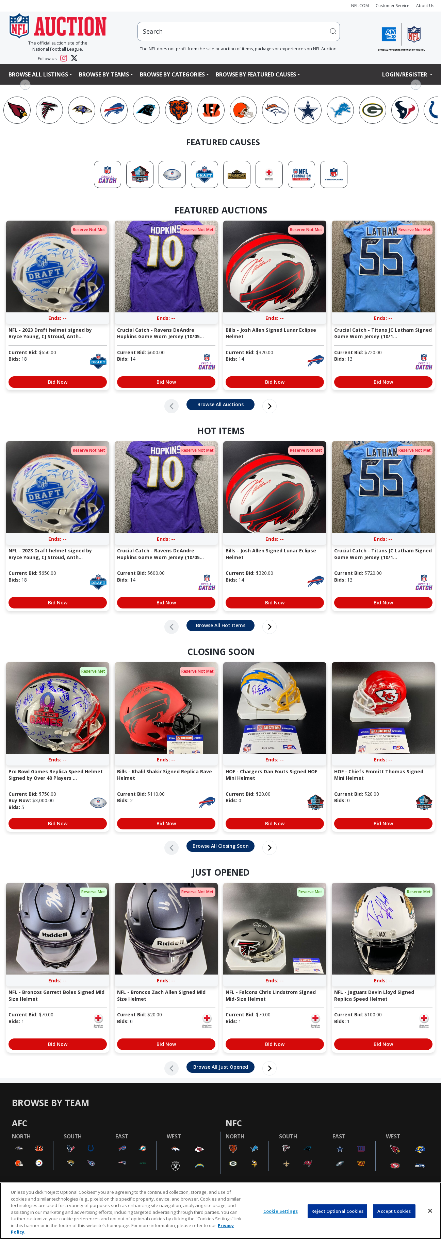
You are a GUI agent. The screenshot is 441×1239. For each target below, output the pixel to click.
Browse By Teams (104, 74)
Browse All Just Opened (220, 1067)
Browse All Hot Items (220, 625)
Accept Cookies (394, 1211)
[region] (220, 1210)
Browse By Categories (172, 74)
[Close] (430, 1210)
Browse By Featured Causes (256, 74)
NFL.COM (360, 5)
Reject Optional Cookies (337, 1211)
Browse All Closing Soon (221, 846)
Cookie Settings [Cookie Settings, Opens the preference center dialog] (280, 1211)
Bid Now (57, 382)
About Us (425, 5)
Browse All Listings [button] (38, 74)
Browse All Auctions (220, 404)
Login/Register (405, 74)
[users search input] (238, 31)
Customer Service (392, 5)
